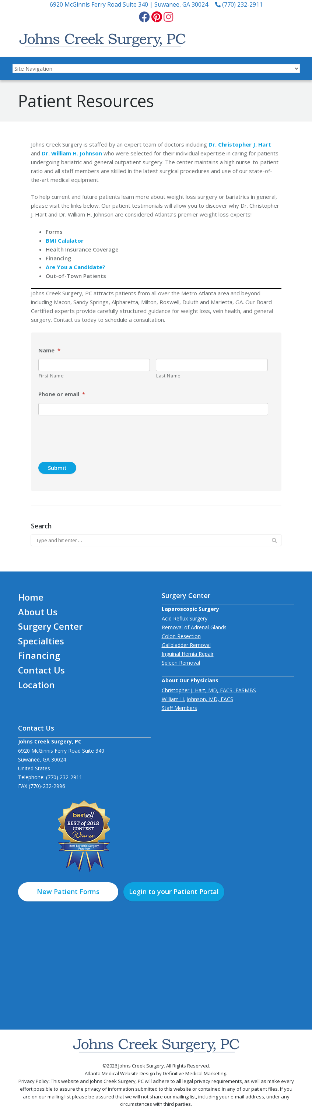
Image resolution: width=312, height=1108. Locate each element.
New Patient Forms (68, 891)
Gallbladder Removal (186, 644)
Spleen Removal (181, 662)
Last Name (168, 376)
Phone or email (61, 394)
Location (36, 685)
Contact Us (41, 670)
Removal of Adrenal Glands (194, 627)
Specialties (41, 641)
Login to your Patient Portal (174, 891)
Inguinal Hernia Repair (188, 653)
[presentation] (80, 432)
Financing (39, 655)
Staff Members (179, 707)
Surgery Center (50, 626)
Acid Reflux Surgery (184, 618)
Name (49, 350)
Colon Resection (181, 636)
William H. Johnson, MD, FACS (197, 699)
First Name (51, 376)
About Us (37, 612)
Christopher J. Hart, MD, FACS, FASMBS (209, 690)
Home (30, 597)
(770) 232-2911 (239, 4)
